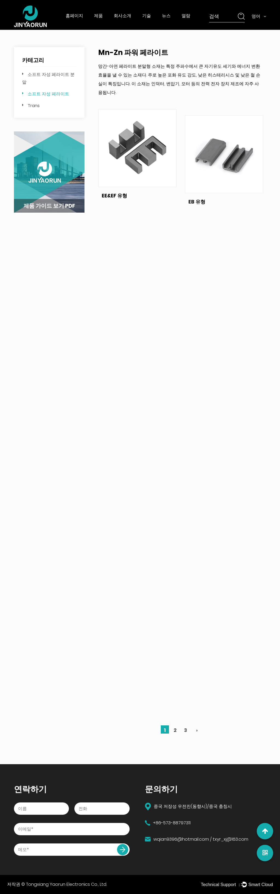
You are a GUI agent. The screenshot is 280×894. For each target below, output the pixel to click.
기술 (146, 16)
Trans (34, 105)
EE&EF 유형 (114, 205)
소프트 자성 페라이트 (48, 94)
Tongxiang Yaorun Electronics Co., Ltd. (66, 884)
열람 (186, 16)
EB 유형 (196, 225)
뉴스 (166, 16)
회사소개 (122, 16)
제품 (98, 16)
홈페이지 (74, 16)
